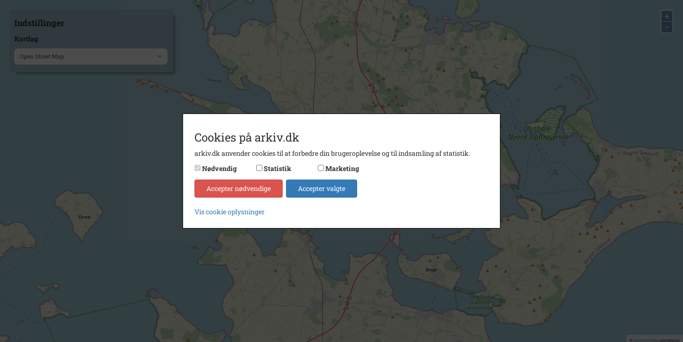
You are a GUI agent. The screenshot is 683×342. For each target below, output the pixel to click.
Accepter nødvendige (238, 188)
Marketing (342, 168)
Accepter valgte (321, 188)
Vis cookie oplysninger (229, 211)
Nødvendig (219, 168)
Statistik (277, 168)
